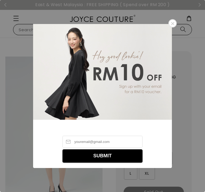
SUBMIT (102, 155)
